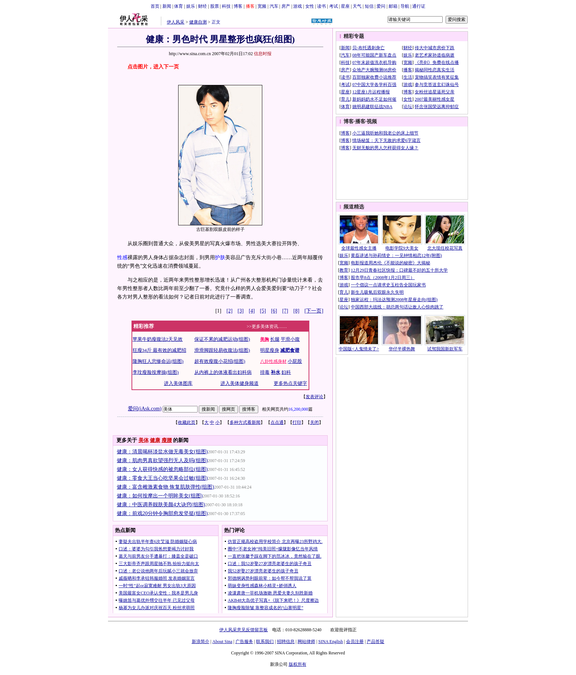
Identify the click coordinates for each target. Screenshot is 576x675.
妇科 (286, 372)
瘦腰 (167, 440)
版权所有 (297, 664)
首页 (155, 6)
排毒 (265, 372)
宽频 (262, 6)
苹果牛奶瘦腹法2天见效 (158, 339)
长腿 (275, 339)
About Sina (222, 641)
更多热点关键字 (290, 383)
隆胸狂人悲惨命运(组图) (158, 361)
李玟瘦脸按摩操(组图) (156, 372)
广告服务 (244, 641)
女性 (309, 6)
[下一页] (314, 311)
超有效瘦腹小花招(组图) (219, 361)
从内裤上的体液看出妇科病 (223, 372)
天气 (357, 6)
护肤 (220, 257)
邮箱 (393, 6)
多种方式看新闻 (245, 422)
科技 (226, 6)
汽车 (274, 6)
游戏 (297, 6)
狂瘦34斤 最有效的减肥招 (159, 350)
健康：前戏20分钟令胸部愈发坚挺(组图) (162, 513)
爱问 (381, 6)
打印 (296, 422)
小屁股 (295, 361)
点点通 (277, 422)
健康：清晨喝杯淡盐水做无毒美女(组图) (162, 451)
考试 (333, 6)
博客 (238, 6)
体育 (178, 6)
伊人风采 (175, 22)
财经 (202, 6)
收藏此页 (186, 422)
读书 (321, 6)
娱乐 (190, 6)
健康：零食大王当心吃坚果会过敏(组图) (162, 478)
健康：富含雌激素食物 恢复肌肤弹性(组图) (165, 487)
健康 (155, 440)
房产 (285, 6)
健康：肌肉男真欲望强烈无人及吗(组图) (162, 460)
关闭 (314, 422)
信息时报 (262, 53)
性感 (122, 257)
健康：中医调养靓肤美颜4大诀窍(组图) (161, 504)
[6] (274, 311)
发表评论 (314, 396)
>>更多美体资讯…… (267, 326)
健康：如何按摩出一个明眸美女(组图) (159, 496)
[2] (230, 311)
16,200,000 (298, 409)
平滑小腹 (290, 339)
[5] (263, 311)
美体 (143, 440)
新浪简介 (200, 641)
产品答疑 (375, 641)
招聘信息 (286, 641)
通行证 (418, 6)
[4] (252, 311)
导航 (404, 6)
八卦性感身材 (273, 361)
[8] (296, 311)
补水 (275, 372)
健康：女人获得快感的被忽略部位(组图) (162, 469)
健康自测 (198, 22)
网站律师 (306, 641)
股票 (214, 6)
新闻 (166, 6)
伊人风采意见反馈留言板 (243, 629)
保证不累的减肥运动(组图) (222, 339)
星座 (345, 6)
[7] (285, 311)
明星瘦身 (269, 350)
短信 (369, 6)
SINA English (330, 641)
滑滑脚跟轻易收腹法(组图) (222, 350)
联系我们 (265, 641)
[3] (241, 311)
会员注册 (355, 641)
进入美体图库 (178, 383)
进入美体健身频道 (239, 383)
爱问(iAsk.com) (144, 408)
